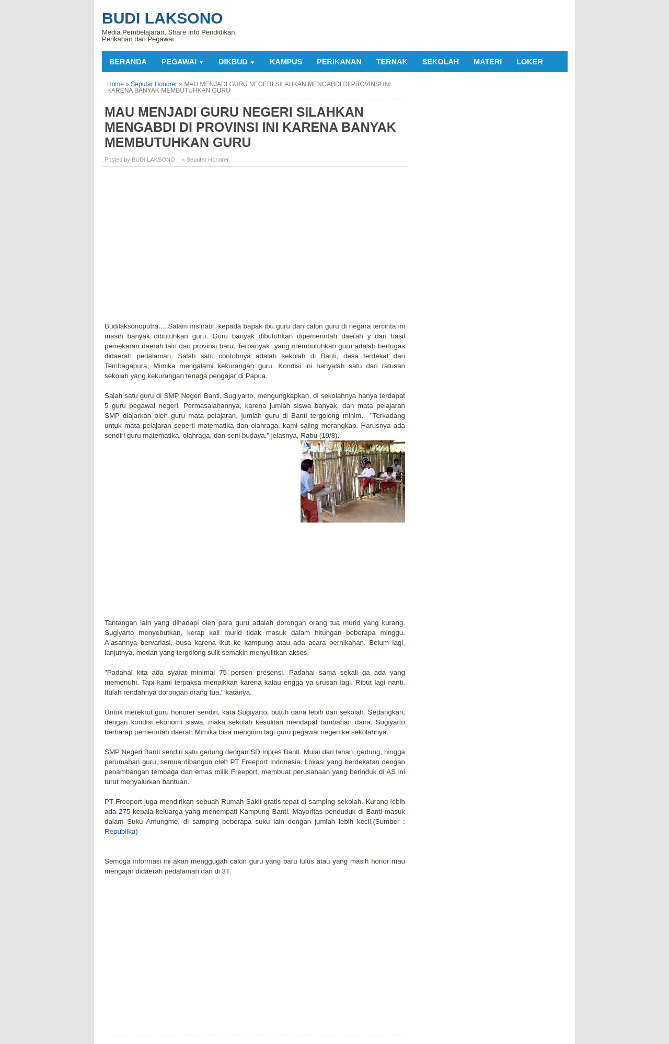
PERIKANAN (339, 62)
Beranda (128, 62)
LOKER (529, 62)
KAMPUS (286, 62)
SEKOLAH (440, 62)
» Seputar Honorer (205, 159)
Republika (120, 831)
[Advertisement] (256, 248)
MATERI (488, 62)
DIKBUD (236, 62)
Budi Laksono (162, 18)
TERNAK (392, 62)
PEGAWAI (183, 62)
